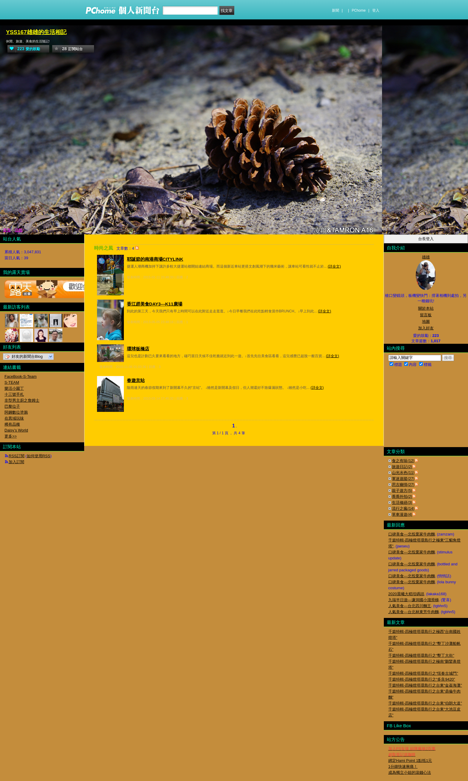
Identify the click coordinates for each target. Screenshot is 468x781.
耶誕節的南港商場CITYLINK (155, 259)
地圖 (426, 321)
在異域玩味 (14, 418)
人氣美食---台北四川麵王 (409, 606)
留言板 (426, 315)
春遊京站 (136, 380)
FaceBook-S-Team (20, 376)
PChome (359, 10)
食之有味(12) (403, 460)
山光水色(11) (403, 472)
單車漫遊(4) (402, 514)
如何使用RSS (38, 456)
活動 (19, 230)
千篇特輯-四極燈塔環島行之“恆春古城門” (423, 673)
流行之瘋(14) (403, 508)
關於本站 (426, 308)
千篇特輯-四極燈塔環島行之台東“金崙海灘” (425, 685)
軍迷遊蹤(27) (403, 478)
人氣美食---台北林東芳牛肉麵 (413, 612)
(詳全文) (334, 266)
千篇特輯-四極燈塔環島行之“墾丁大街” (421, 655)
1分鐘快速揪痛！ (403, 766)
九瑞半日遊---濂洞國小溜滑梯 (413, 600)
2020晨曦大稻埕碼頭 (406, 594)
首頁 (7, 230)
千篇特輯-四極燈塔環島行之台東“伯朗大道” (425, 703)
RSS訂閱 (16, 456)
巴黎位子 (12, 406)
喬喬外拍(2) (402, 496)
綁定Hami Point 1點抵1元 (410, 760)
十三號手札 (14, 394)
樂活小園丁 (14, 388)
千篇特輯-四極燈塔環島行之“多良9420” (421, 679)
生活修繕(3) (402, 502)
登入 (375, 10)
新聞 (335, 10)
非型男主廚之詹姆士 (21, 400)
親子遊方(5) (402, 490)
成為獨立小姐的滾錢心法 (409, 772)
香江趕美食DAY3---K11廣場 (154, 303)
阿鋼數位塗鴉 (16, 412)
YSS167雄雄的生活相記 (36, 32)
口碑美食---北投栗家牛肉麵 (411, 534)
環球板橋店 (138, 348)
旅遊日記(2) (402, 466)
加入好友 (426, 328)
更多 (10, 436)
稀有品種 (12, 424)
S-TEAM (11, 382)
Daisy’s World (16, 430)
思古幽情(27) (403, 484)
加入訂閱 (16, 462)
